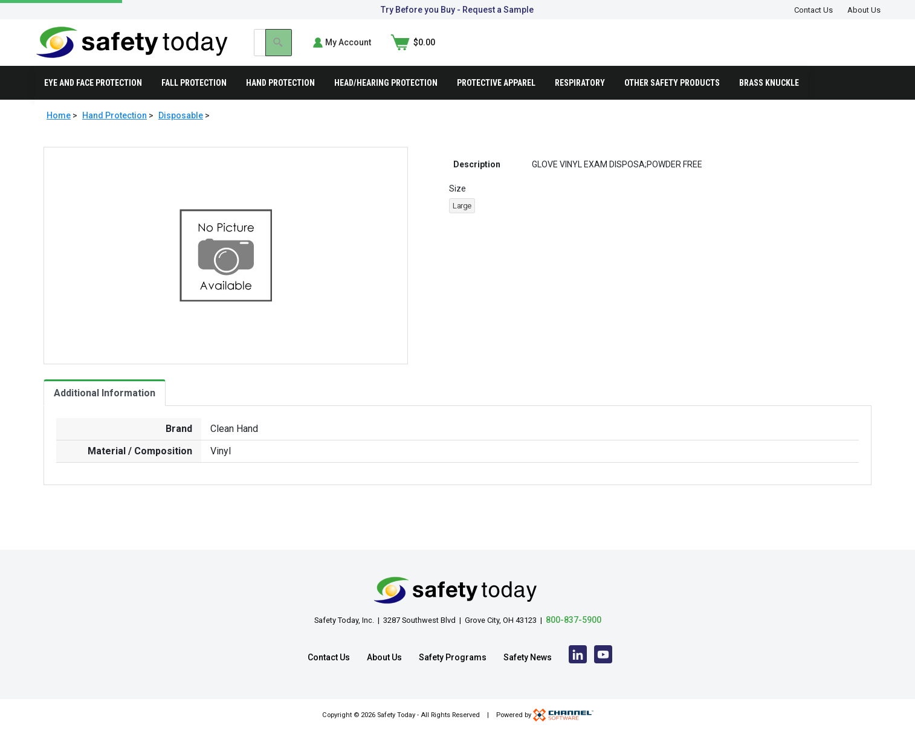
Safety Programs (453, 657)
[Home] (132, 50)
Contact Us (813, 9)
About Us (864, 9)
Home (59, 132)
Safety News (527, 657)
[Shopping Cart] (858, 50)
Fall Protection (194, 99)
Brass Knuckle (769, 99)
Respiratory (580, 99)
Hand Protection (280, 99)
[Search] (700, 50)
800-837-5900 (573, 620)
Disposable (180, 132)
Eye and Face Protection (93, 99)
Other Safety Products (672, 99)
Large (462, 222)
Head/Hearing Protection (386, 99)
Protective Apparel (496, 99)
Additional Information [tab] (104, 409)
